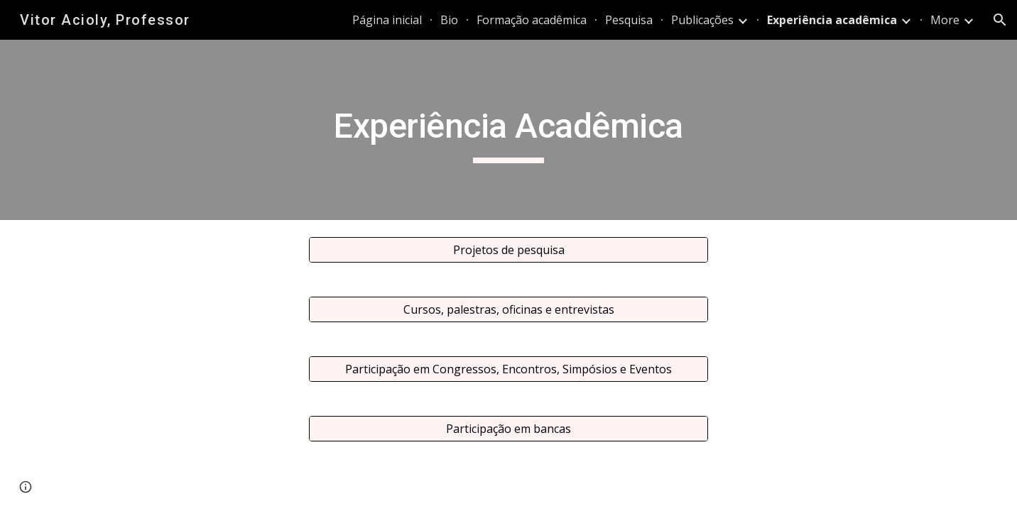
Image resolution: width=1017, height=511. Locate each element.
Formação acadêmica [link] (532, 20)
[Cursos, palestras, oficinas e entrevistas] (508, 309)
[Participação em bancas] (508, 429)
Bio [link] (449, 20)
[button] (1000, 20)
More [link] (944, 20)
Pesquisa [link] (629, 20)
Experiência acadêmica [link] (832, 20)
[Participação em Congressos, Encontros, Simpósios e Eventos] (508, 369)
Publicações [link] (702, 20)
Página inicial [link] (387, 20)
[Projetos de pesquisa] (508, 250)
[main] (508, 130)
